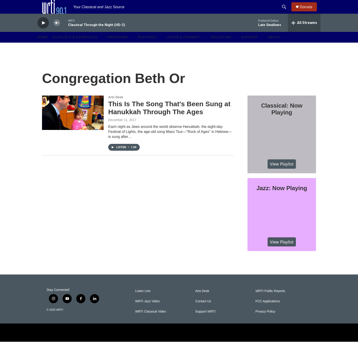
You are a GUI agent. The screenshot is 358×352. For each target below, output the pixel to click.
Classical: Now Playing (282, 119)
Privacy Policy (265, 322)
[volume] (57, 33)
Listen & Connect (183, 47)
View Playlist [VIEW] (281, 174)
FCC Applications (267, 311)
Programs (117, 47)
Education (221, 47)
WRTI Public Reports (270, 301)
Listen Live (142, 301)
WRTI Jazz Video (147, 311)
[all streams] (304, 33)
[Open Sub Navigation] (101, 47)
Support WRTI (205, 322)
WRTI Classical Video (150, 322)
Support (249, 47)
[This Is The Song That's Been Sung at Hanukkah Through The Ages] (73, 123)
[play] (43, 33)
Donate (309, 12)
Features (147, 47)
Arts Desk (115, 107)
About (274, 47)
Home (42, 47)
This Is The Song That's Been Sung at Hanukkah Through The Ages (169, 118)
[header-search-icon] (286, 12)
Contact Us (203, 311)
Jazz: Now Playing (281, 198)
